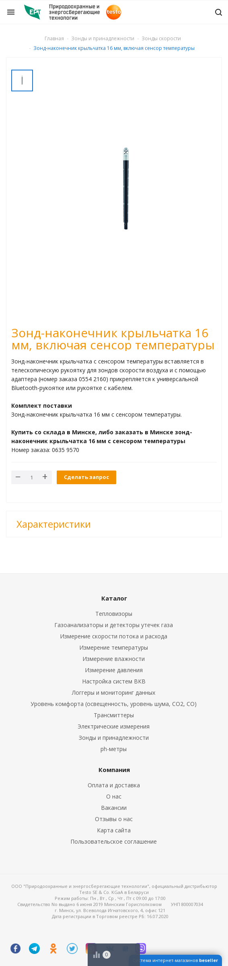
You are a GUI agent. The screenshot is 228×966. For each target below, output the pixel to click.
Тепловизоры (113, 613)
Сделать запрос (86, 477)
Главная (54, 38)
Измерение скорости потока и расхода (113, 636)
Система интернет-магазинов (175, 960)
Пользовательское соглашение (113, 841)
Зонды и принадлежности (114, 737)
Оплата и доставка (114, 785)
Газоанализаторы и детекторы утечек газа (113, 625)
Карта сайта (114, 830)
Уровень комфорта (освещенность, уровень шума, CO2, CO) (114, 704)
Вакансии (114, 807)
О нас (113, 796)
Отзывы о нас (114, 819)
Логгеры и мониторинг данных (113, 692)
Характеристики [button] (53, 523)
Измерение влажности (113, 659)
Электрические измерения (114, 726)
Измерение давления (114, 670)
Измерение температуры (113, 647)
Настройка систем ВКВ (114, 681)
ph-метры (114, 749)
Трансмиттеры (114, 715)
